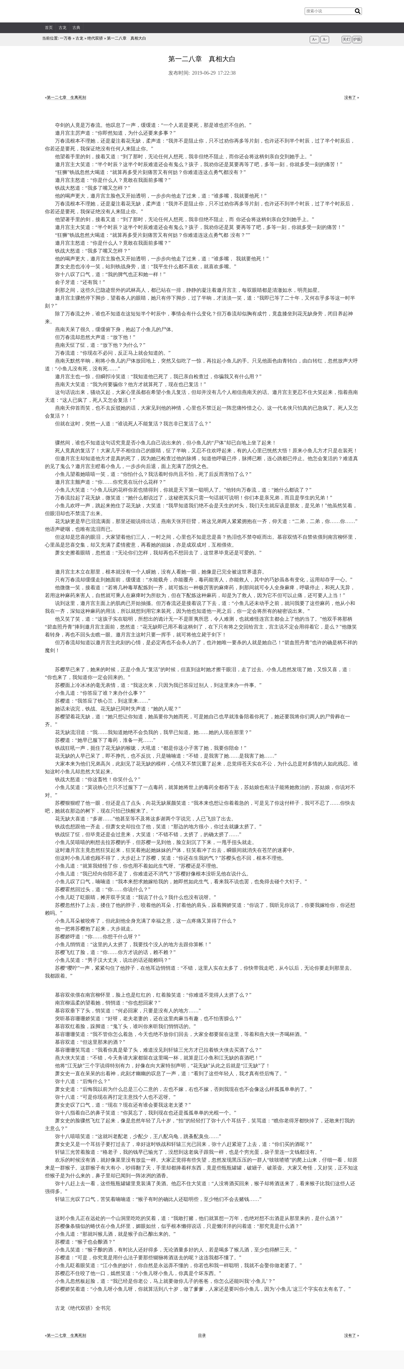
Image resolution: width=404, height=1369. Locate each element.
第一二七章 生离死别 (66, 97)
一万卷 (66, 38)
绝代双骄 (95, 38)
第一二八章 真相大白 (126, 38)
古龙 (62, 28)
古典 (76, 28)
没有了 (350, 97)
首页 (49, 28)
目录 (202, 1335)
